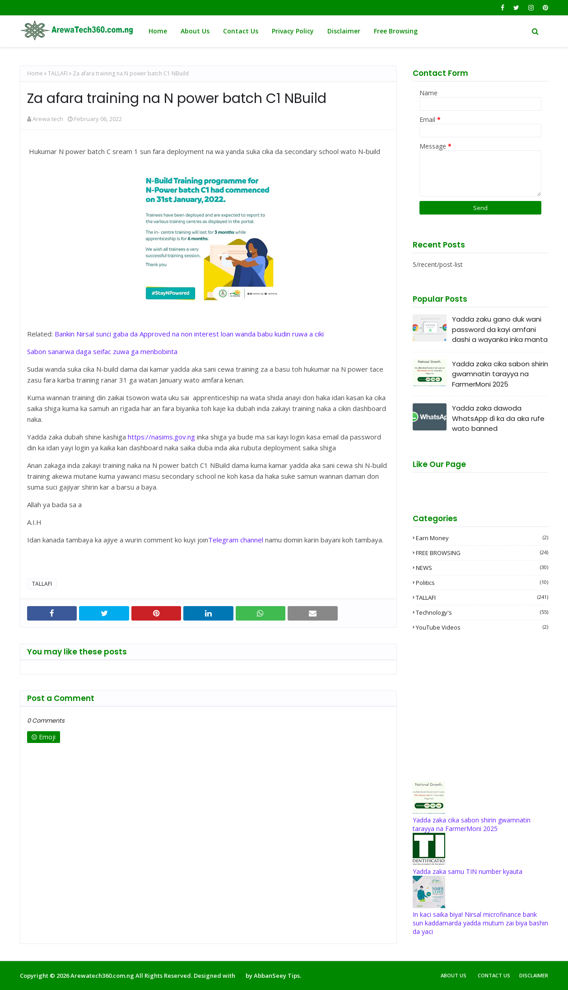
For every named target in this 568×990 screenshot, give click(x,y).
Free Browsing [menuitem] (396, 31)
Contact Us (494, 975)
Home (35, 73)
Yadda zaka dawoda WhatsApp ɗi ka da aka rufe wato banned (498, 418)
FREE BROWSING (482, 553)
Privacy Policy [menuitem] (293, 31)
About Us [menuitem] (195, 31)
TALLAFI (58, 73)
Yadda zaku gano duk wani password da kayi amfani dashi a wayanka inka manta (500, 329)
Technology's (482, 612)
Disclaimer (533, 975)
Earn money (482, 538)
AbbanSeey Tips (277, 975)
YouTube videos (482, 627)
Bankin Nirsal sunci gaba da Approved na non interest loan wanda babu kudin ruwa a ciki (189, 333)
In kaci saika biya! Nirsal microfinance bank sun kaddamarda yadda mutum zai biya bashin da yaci (480, 923)
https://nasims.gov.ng (161, 436)
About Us (453, 975)
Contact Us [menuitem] (240, 31)
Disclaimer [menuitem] (343, 31)
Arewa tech (48, 119)
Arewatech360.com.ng (102, 975)
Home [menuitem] (158, 31)
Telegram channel (235, 539)
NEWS (482, 568)
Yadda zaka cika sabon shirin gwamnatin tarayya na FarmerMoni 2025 (500, 374)
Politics (482, 583)
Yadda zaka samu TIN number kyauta (467, 871)
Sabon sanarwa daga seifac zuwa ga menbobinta (102, 351)
